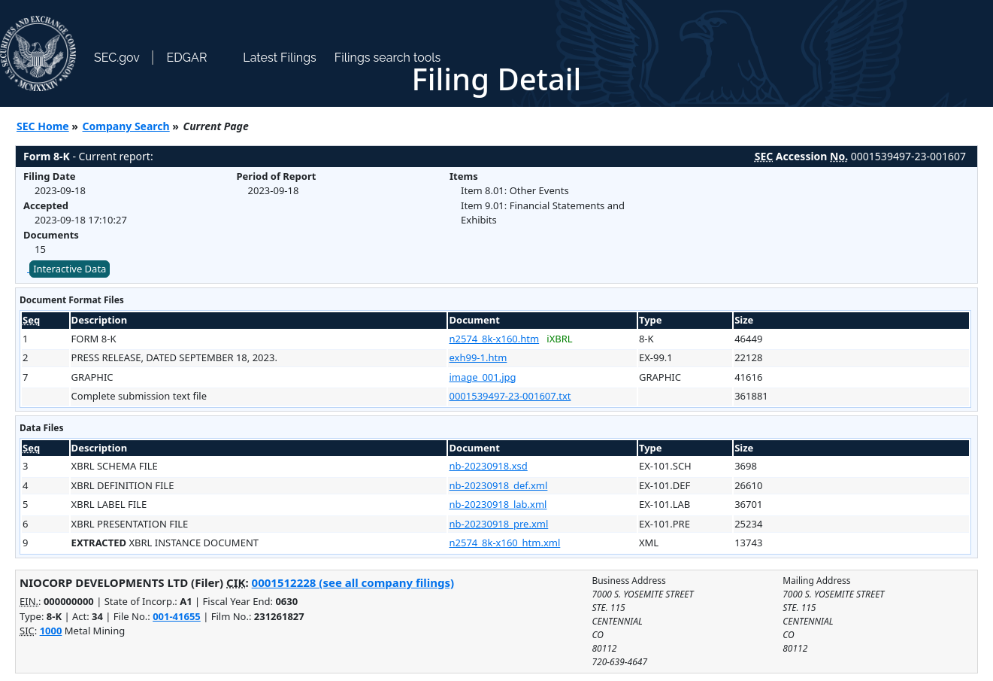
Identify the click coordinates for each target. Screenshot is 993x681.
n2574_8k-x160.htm (494, 338)
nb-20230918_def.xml (498, 485)
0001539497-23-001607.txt (510, 396)
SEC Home (43, 126)
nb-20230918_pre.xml (498, 524)
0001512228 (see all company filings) (353, 582)
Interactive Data (69, 268)
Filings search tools (388, 57)
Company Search (126, 126)
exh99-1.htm (478, 357)
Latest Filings (279, 57)
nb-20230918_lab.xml (497, 504)
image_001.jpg (482, 377)
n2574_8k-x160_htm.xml (504, 542)
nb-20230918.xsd (488, 466)
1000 (51, 630)
